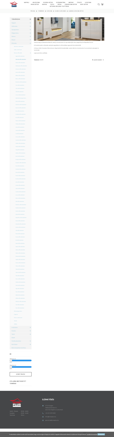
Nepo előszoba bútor (20, 214)
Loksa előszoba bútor (20, 188)
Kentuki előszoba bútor (21, 169)
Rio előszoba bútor (20, 240)
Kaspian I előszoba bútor (21, 162)
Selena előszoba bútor (20, 249)
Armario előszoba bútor (21, 69)
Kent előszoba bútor (20, 165)
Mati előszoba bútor (20, 201)
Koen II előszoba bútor (20, 175)
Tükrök (15, 320)
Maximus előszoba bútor (21, 204)
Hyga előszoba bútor (20, 149)
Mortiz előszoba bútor (20, 211)
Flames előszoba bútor (20, 120)
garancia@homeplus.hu (54, 420)
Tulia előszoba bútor (20, 275)
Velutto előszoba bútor (20, 282)
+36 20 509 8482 (53, 413)
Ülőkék (15, 324)
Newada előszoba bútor (21, 224)
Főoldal (33, 11)
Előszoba (88, 2)
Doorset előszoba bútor (21, 107)
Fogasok (16, 314)
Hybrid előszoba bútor (20, 146)
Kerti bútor (84, 4)
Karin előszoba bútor (20, 156)
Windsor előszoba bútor (21, 301)
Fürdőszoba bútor (71, 4)
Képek (59, 4)
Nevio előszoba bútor (20, 220)
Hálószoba (36, 2)
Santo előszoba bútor (20, 243)
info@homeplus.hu (53, 416)
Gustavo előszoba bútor (21, 140)
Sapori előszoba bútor (20, 246)
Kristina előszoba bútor (21, 178)
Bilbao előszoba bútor (20, 75)
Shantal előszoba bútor (20, 256)
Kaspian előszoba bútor (21, 159)
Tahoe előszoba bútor (20, 266)
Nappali (26, 2)
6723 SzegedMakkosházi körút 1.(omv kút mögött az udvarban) (56, 407)
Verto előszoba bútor (20, 285)
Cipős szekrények (18, 49)
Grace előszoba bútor (20, 136)
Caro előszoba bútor (20, 85)
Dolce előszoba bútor (20, 101)
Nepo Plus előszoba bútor (21, 217)
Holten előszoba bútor (20, 143)
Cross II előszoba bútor (20, 94)
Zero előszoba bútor (20, 308)
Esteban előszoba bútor (21, 114)
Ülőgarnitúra (60, 2)
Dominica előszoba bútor (21, 104)
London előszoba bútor (20, 191)
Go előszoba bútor (19, 133)
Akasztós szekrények (18, 46)
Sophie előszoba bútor (20, 259)
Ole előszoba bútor (20, 230)
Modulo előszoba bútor (21, 207)
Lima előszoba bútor (20, 182)
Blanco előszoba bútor (20, 78)
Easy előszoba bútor (20, 111)
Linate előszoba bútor (20, 185)
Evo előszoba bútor (20, 117)
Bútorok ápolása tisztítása (59, 6)
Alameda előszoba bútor (76, 11)
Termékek (41, 11)
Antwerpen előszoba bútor (21, 65)
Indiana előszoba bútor (20, 153)
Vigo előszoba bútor (20, 288)
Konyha (44, 4)
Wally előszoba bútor (20, 295)
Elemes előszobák (60, 11)
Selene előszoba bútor (20, 253)
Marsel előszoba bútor (20, 198)
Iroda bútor (35, 4)
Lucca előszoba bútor (20, 195)
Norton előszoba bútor (20, 227)
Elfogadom (101, 434)
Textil (52, 4)
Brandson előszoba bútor (21, 82)
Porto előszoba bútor (20, 233)
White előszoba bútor (20, 298)
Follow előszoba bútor (20, 124)
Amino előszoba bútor (20, 62)
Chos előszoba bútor (20, 88)
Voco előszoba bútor (20, 291)
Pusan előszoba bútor (20, 237)
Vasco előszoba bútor (20, 278)
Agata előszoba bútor (20, 56)
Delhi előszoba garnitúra (21, 98)
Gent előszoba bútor (20, 127)
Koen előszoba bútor (20, 172)
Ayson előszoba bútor (20, 72)
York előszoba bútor (20, 304)
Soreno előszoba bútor (20, 262)
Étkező (79, 2)
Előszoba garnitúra (18, 311)
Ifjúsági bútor (48, 2)
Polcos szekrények (18, 317)
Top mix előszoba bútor (20, 272)
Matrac (71, 2)
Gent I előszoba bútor (20, 130)
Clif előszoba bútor (20, 91)
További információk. (91, 434)
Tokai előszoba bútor (20, 269)
